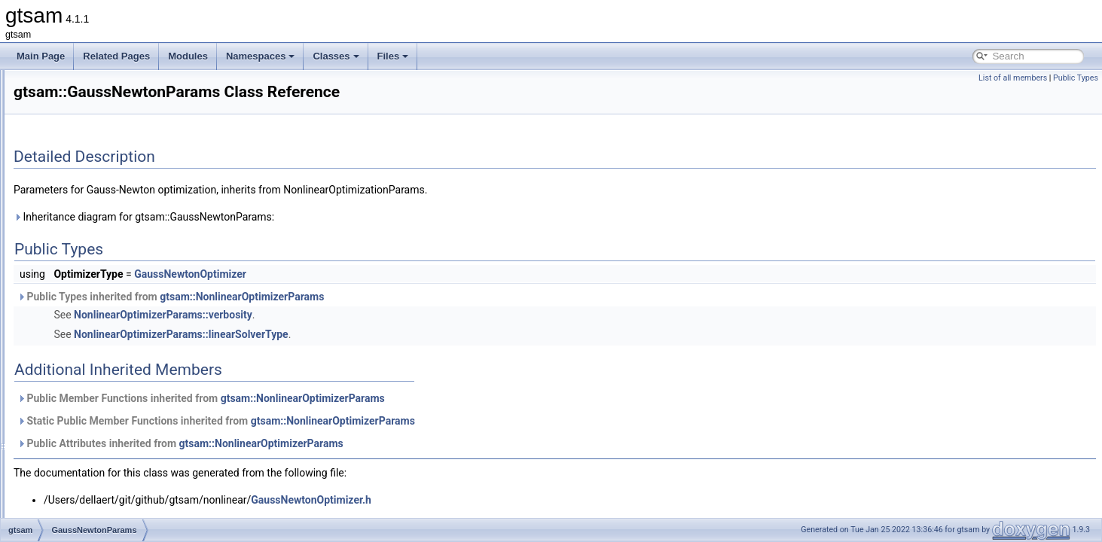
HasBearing (85, 500)
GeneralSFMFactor (100, 317)
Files (393, 56)
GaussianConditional (103, 135)
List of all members (1012, 78)
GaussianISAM (92, 235)
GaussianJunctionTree (107, 251)
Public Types (1075, 78)
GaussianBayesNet (100, 86)
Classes (336, 56)
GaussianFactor (94, 185)
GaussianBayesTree (102, 102)
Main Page (41, 56)
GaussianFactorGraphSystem (121, 218)
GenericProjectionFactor (110, 351)
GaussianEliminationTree (112, 168)
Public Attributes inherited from (369, 443)
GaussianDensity (96, 152)
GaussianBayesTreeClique (115, 119)
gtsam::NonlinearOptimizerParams (430, 297)
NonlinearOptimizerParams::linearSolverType (369, 334)
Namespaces (260, 56)
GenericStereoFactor (103, 367)
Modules (188, 56)
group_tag (82, 483)
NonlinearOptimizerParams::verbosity (351, 315)
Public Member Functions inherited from (389, 398)
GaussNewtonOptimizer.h (499, 500)
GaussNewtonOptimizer (109, 284)
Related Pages (116, 56)
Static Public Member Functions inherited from (404, 421)
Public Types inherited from (359, 297)
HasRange (83, 516)
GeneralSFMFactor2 (103, 334)
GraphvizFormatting (101, 466)
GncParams (85, 417)
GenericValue (89, 384)
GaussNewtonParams (106, 301)
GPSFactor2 (86, 450)
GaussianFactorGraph (106, 201)
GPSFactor (84, 433)
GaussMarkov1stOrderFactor (120, 268)
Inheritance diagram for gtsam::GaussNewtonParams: (332, 217)
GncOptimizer (89, 400)
